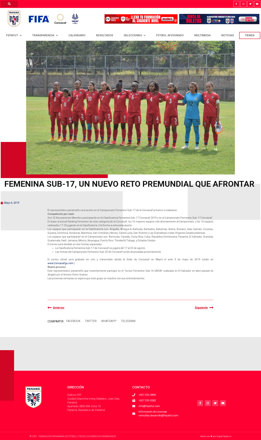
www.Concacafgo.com (60, 263)
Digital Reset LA (223, 436)
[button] (73, 321)
